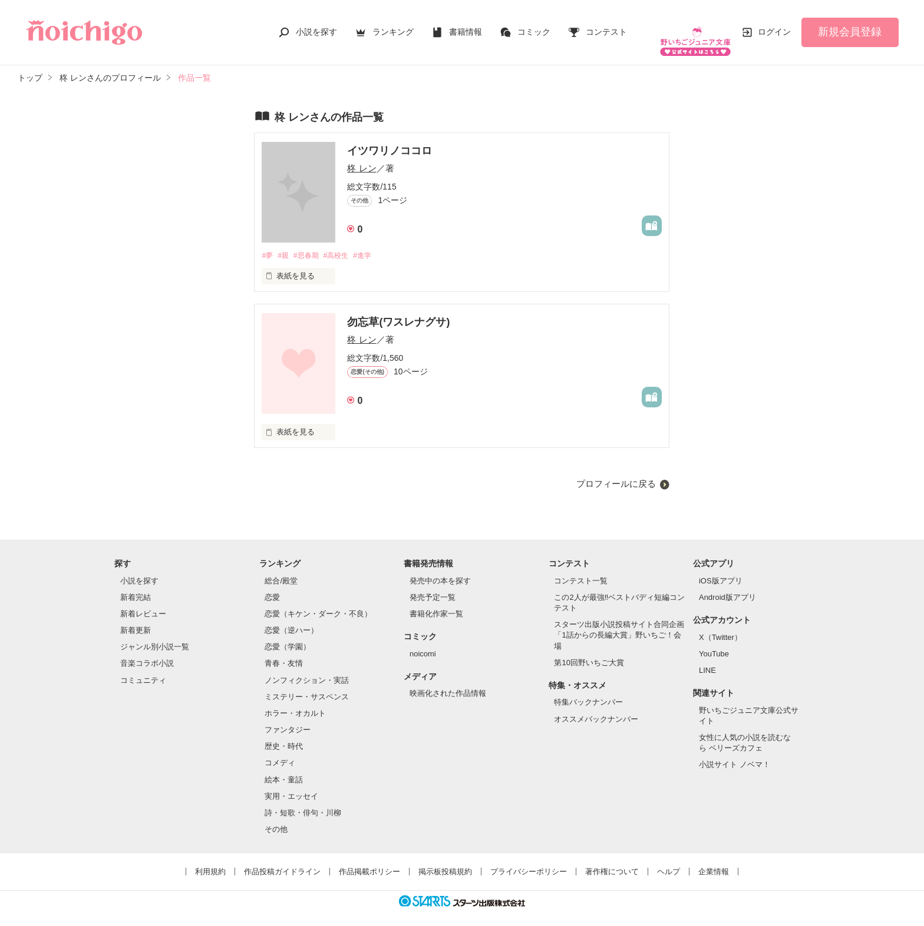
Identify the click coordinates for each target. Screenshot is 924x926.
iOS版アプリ (720, 569)
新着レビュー (143, 602)
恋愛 (272, 586)
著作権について (612, 861)
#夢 (267, 244)
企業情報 (713, 861)
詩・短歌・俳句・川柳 (303, 801)
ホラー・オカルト (295, 702)
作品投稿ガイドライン (282, 861)
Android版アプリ (727, 586)
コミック (533, 26)
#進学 (373, 244)
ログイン (774, 26)
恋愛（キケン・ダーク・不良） (318, 602)
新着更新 (135, 619)
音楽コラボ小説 (147, 652)
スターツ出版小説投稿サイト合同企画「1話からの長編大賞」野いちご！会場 (619, 624)
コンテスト (606, 26)
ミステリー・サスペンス (307, 685)
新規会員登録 (850, 26)
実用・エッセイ (291, 785)
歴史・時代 (284, 735)
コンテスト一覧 (581, 569)
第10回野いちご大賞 (588, 651)
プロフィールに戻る (616, 472)
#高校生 (344, 244)
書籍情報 (465, 26)
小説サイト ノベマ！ (734, 753)
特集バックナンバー (588, 691)
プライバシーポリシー (528, 861)
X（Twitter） (720, 626)
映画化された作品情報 (448, 682)
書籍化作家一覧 (436, 602)
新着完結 (135, 586)
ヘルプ (668, 861)
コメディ (280, 752)
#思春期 (311, 244)
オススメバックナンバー (596, 707)
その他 (276, 818)
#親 (286, 244)
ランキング (393, 26)
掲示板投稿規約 (445, 861)
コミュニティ (143, 669)
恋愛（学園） (288, 636)
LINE (707, 659)
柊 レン (361, 156)
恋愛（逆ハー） (291, 619)
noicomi (423, 642)
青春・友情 (284, 652)
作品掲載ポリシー (369, 861)
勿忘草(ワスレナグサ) (398, 311)
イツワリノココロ (389, 139)
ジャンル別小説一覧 (154, 636)
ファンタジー (288, 718)
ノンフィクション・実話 (307, 669)
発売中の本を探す (440, 569)
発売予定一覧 (433, 586)
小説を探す (316, 26)
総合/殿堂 (281, 569)
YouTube (714, 642)
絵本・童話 (284, 768)
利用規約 (210, 861)
